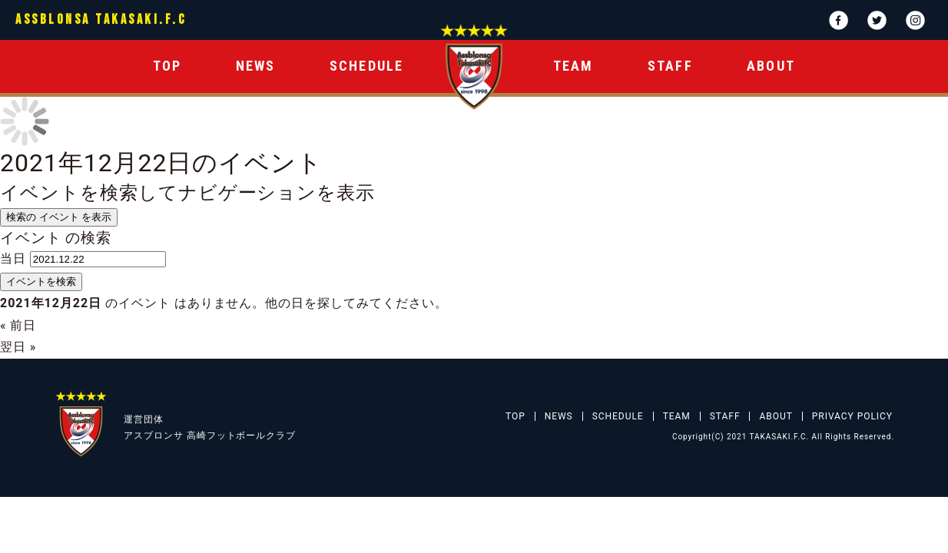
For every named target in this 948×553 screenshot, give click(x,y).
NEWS (256, 66)
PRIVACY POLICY (852, 416)
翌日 (18, 346)
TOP (167, 66)
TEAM (573, 66)
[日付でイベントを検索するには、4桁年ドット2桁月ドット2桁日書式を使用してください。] (98, 259)
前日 (18, 325)
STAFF (670, 66)
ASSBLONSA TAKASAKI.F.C (100, 20)
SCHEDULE (367, 66)
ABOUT (771, 66)
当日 (13, 258)
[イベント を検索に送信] (41, 282)
